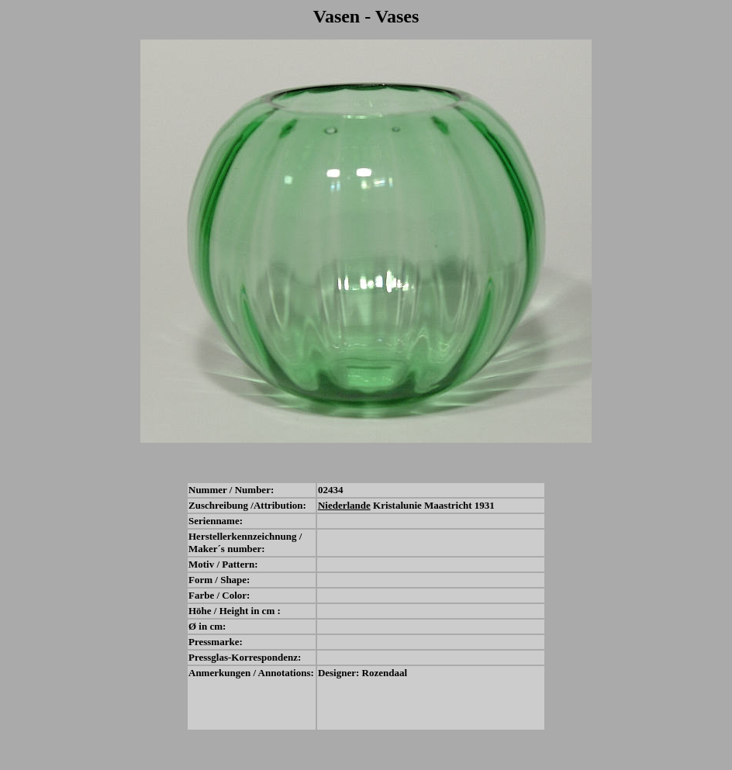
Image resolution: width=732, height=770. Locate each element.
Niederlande (344, 505)
